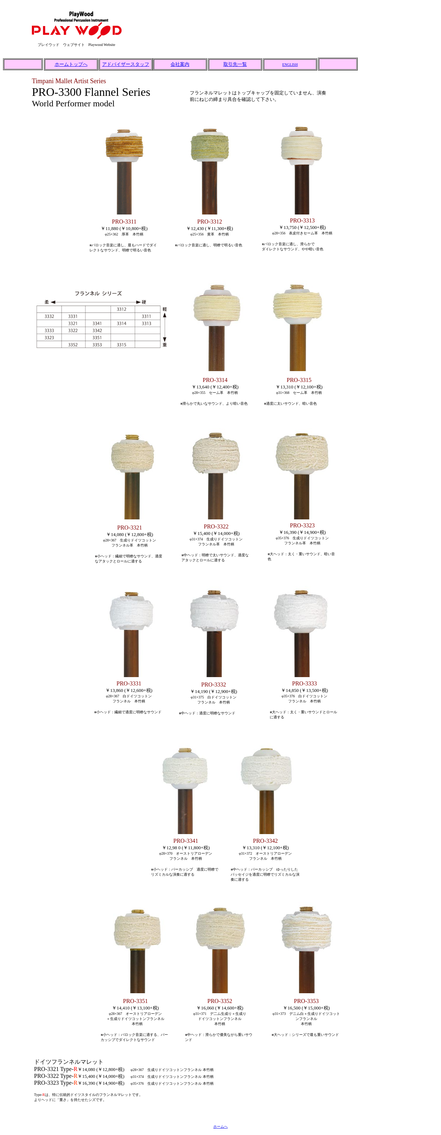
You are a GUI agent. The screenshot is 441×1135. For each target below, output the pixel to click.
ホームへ (220, 1126)
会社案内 (180, 64)
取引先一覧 (235, 64)
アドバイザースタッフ (125, 64)
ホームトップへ (71, 64)
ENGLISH (290, 65)
